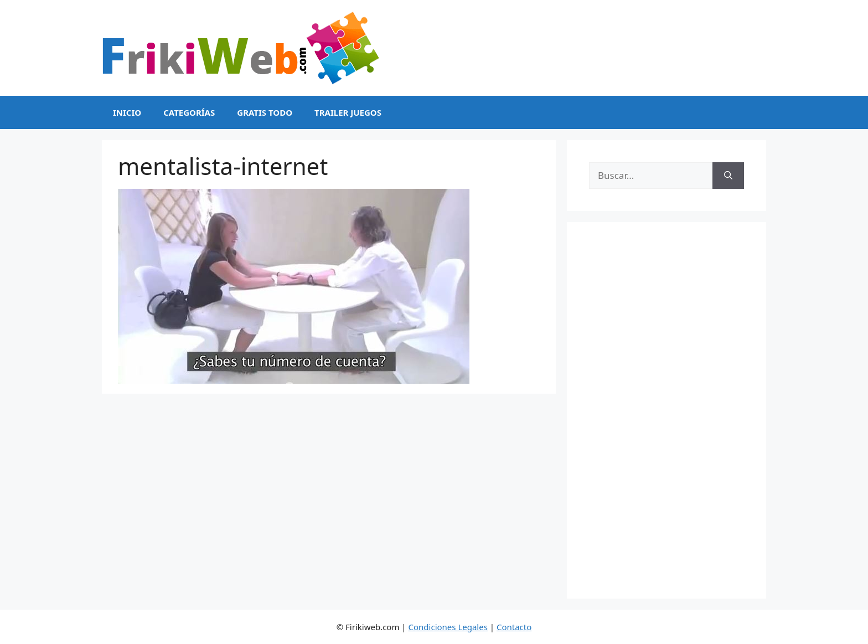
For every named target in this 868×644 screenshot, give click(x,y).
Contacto (514, 626)
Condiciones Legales (448, 626)
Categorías (189, 112)
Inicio (127, 112)
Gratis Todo (264, 112)
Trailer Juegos (347, 112)
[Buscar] (728, 175)
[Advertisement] (666, 410)
